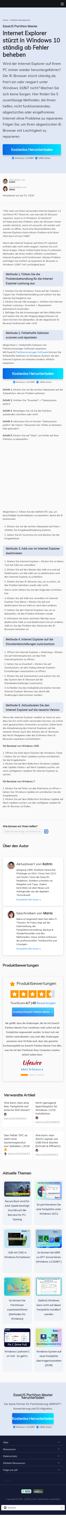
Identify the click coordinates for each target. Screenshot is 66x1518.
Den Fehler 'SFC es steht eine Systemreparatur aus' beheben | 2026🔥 (17, 1142)
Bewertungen (46, 1003)
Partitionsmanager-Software (32, 352)
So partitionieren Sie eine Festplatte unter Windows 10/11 (48, 1209)
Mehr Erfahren (31, 1069)
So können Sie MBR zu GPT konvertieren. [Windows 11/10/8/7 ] (49, 1257)
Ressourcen (9, 1449)
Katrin (12, 182)
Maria (12, 189)
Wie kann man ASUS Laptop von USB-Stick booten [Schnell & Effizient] (47, 1141)
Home (5, 20)
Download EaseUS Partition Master (33, 1012)
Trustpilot (7, 1480)
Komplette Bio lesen (27, 899)
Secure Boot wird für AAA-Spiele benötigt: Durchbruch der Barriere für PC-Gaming (17, 1210)
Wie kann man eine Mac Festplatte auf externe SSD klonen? (17, 1106)
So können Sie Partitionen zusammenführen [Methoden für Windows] (17, 1309)
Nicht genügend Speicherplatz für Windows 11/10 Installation (46, 1108)
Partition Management (20, 20)
